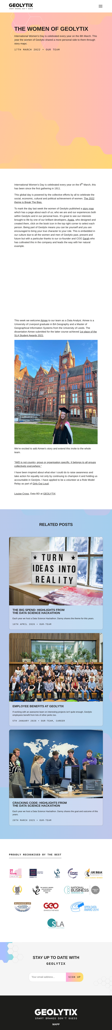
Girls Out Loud (41, 483)
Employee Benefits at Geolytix (38, 706)
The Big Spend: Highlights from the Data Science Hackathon (39, 611)
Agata (70, 219)
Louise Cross (21, 493)
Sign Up (74, 976)
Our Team (53, 50)
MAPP (56, 1024)
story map (88, 208)
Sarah (86, 238)
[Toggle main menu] (100, 6)
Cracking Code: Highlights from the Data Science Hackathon (40, 804)
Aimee (44, 320)
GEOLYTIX (49, 493)
